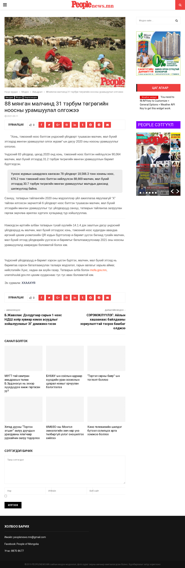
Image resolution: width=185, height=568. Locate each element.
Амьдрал (9, 97)
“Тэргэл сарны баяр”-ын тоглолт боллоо (103, 377)
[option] (159, 164)
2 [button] (143, 193)
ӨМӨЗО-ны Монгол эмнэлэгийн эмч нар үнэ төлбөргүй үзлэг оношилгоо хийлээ (65, 432)
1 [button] (140, 193)
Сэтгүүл (143, 138)
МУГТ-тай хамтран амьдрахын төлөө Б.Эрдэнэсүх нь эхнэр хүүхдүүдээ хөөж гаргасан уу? (22, 383)
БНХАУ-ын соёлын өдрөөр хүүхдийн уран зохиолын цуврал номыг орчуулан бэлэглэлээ (64, 381)
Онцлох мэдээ (30, 97)
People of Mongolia (28, 544)
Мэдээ (19, 97)
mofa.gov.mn (98, 270)
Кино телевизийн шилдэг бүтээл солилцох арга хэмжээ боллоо (104, 430)
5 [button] (153, 193)
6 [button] (156, 193)
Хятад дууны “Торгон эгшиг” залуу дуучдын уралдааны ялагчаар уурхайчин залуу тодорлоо (22, 432)
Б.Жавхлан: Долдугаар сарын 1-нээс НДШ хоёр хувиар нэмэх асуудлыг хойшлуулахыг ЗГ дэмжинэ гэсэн (33, 319)
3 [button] (146, 193)
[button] (172, 191)
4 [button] (150, 193)
